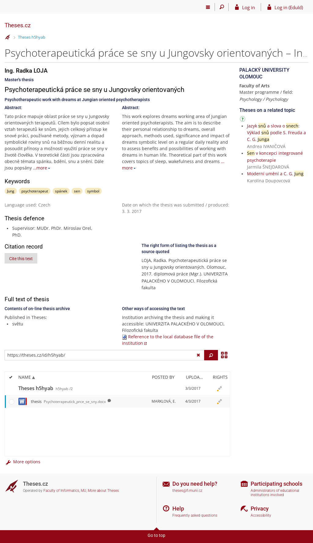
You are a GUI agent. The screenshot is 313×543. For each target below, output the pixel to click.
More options (22, 462)
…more (40, 168)
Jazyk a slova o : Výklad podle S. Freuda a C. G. (276, 132)
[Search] (222, 7)
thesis (68, 401)
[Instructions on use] (243, 120)
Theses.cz (18, 25)
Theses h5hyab (31, 37)
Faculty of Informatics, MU (64, 490)
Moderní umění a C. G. (275, 174)
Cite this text (21, 258)
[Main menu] (208, 7)
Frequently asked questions (194, 515)
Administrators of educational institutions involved (275, 492)
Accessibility (261, 515)
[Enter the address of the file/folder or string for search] (104, 355)
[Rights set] (219, 388)
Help (178, 508)
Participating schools (276, 483)
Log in (248, 7)
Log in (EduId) (288, 7)
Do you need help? (194, 483)
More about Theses (103, 490)
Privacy (260, 508)
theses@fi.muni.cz (187, 490)
